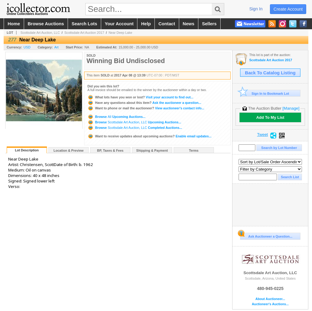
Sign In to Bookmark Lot (264, 93)
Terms (193, 150)
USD (26, 47)
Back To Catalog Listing (270, 72)
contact (166, 23)
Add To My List (270, 117)
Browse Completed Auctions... (134, 127)
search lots (84, 23)
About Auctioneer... (270, 299)
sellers (209, 23)
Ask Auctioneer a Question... (266, 235)
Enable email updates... (149, 136)
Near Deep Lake (120, 32)
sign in (256, 8)
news (188, 23)
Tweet (262, 135)
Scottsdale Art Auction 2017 (84, 32)
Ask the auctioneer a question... (144, 102)
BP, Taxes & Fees (110, 150)
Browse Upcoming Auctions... (116, 116)
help (146, 23)
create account (288, 9)
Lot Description (27, 150)
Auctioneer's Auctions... (270, 304)
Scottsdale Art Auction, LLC (40, 32)
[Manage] (290, 108)
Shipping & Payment (152, 150)
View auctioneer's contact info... (145, 108)
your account (119, 23)
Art (56, 47)
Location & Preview (68, 150)
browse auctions (46, 23)
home (14, 23)
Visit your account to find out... (140, 97)
